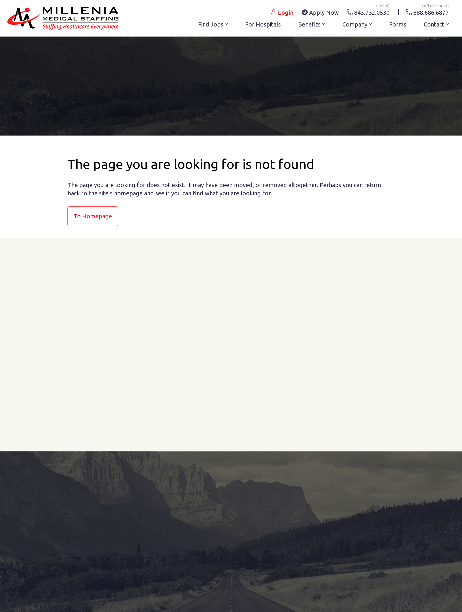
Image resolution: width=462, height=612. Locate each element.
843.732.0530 (368, 11)
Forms (397, 24)
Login (282, 12)
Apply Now (320, 12)
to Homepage (93, 216)
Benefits (311, 24)
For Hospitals (263, 24)
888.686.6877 (427, 11)
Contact (436, 24)
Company (357, 24)
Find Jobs (213, 24)
